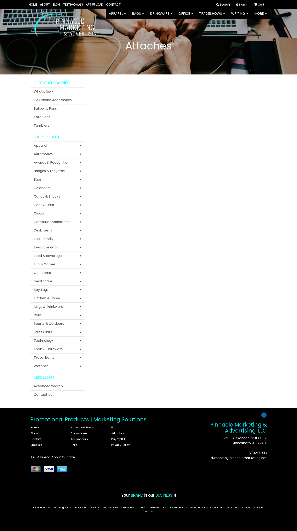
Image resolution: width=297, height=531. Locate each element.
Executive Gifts (46, 247)
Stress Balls (43, 332)
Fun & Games (45, 264)
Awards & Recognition (51, 162)
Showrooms (79, 433)
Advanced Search (48, 386)
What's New (43, 91)
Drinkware (161, 16)
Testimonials (73, 4)
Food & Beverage (48, 255)
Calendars (42, 188)
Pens (38, 315)
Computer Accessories (52, 221)
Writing (239, 16)
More (260, 16)
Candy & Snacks (47, 196)
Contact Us (43, 394)
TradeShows (212, 16)
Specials (36, 445)
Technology (43, 340)
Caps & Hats (44, 205)
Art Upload (94, 4)
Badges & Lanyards (49, 171)
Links (74, 445)
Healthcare (43, 281)
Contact (113, 4)
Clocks (39, 213)
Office (185, 16)
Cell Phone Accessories (53, 100)
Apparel (117, 16)
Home (33, 4)
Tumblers (41, 125)
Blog (56, 4)
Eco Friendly (43, 238)
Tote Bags (42, 117)
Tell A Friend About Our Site (52, 457)
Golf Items (42, 272)
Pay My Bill (118, 439)
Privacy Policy (120, 445)
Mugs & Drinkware (48, 306)
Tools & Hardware (48, 349)
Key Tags (41, 289)
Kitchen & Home (47, 298)
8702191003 (258, 453)
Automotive (43, 154)
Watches (41, 366)
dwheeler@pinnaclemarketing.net (239, 457)
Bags (138, 16)
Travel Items (44, 357)
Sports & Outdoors (49, 323)
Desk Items (43, 230)
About (45, 4)
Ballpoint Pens (45, 108)
